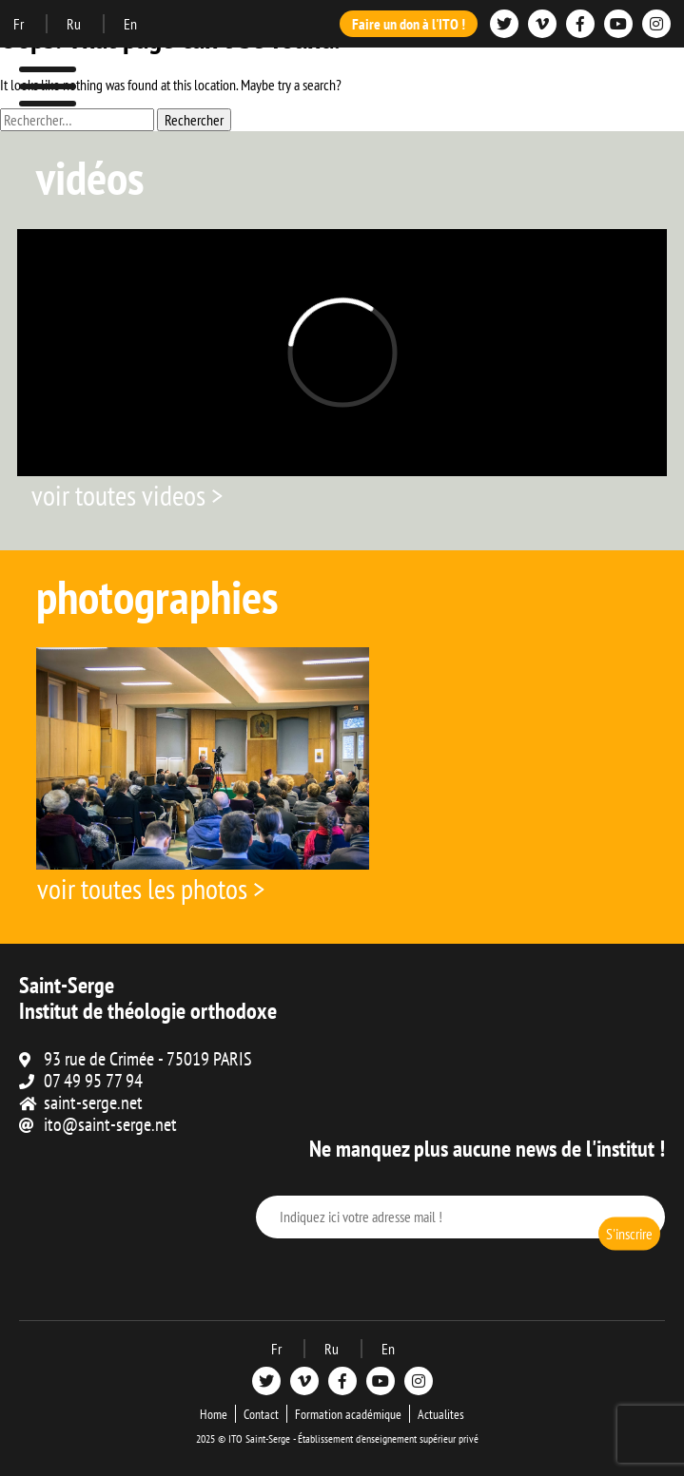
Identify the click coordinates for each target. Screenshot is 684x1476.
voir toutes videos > (127, 494)
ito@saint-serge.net (110, 1124)
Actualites (441, 1414)
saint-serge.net (93, 1102)
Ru (75, 23)
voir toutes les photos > (150, 888)
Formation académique (348, 1414)
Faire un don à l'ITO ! (408, 23)
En (130, 23)
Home (213, 1414)
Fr (20, 23)
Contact (261, 1414)
